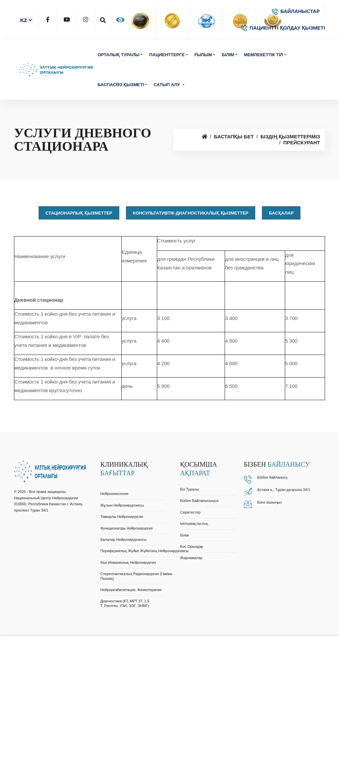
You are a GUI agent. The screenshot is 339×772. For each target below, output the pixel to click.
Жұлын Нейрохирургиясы (122, 505)
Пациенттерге (166, 54)
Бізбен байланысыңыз (199, 501)
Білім (228, 54)
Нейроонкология (114, 494)
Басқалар (281, 213)
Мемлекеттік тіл (263, 54)
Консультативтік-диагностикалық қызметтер (191, 213)
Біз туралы (189, 489)
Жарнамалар (191, 558)
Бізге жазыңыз (269, 502)
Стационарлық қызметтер (79, 213)
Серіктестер (190, 512)
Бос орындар (191, 546)
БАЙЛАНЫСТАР (296, 11)
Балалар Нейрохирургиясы (123, 539)
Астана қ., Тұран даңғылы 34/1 (283, 490)
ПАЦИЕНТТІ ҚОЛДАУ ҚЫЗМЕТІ (283, 28)
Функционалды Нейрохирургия (126, 528)
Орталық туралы (118, 54)
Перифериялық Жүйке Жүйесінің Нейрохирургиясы (144, 551)
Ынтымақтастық (194, 524)
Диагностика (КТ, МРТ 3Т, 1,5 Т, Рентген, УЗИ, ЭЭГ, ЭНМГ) (124, 603)
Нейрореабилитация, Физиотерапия (131, 590)
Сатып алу (167, 84)
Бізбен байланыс (271, 477)
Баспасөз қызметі (120, 84)
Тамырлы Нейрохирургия (121, 517)
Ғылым (203, 54)
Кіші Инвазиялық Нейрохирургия (128, 562)
